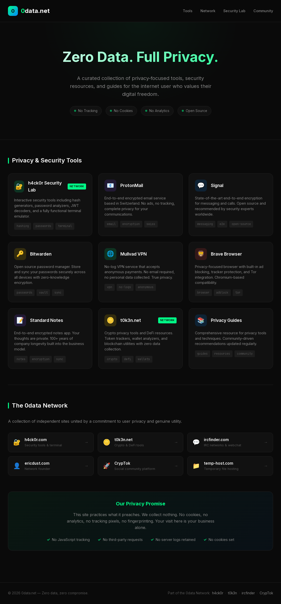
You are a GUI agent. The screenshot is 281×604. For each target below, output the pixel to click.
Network (207, 11)
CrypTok (266, 593)
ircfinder (248, 593)
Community (263, 11)
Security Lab (234, 11)
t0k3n (232, 593)
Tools (187, 11)
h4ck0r (217, 593)
